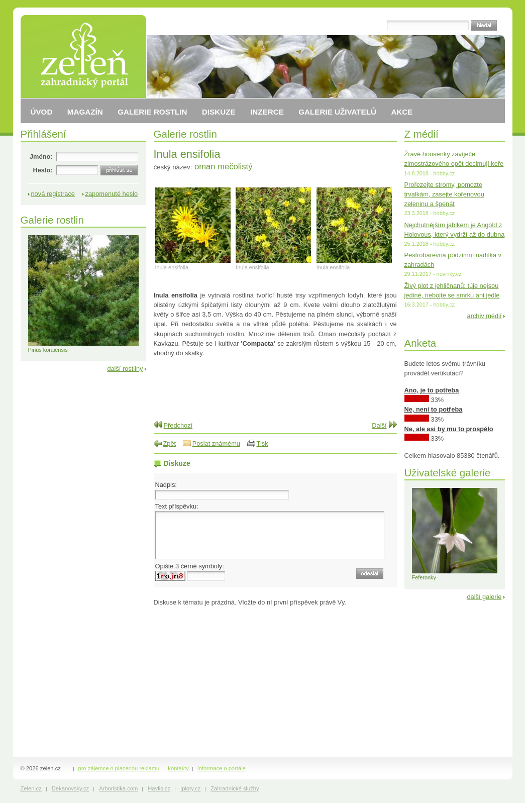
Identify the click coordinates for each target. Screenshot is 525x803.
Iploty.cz (190, 788)
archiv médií (484, 316)
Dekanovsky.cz (70, 788)
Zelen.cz (31, 788)
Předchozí (178, 425)
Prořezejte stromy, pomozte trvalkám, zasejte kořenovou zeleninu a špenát (444, 194)
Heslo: (42, 170)
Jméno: (41, 156)
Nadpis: (166, 484)
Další (379, 425)
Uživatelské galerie (447, 472)
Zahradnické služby (235, 788)
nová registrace (53, 193)
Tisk (262, 443)
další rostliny (125, 368)
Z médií (421, 134)
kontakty (178, 768)
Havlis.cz (159, 788)
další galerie (484, 596)
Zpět (169, 443)
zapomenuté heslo (111, 193)
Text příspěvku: (176, 506)
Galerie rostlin (185, 134)
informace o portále (221, 768)
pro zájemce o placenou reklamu (119, 768)
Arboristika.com (118, 788)
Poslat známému (216, 443)
